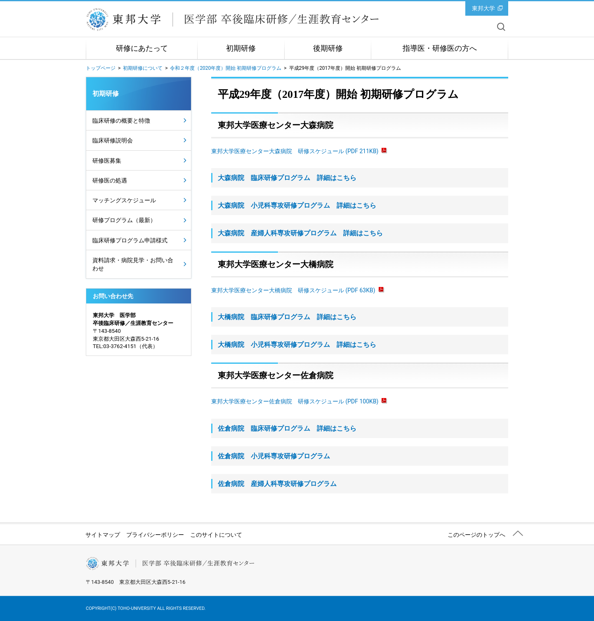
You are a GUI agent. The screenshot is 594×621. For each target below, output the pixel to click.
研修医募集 (106, 160)
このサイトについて (216, 534)
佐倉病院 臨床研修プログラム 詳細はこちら (287, 428)
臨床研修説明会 (112, 140)
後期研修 (328, 48)
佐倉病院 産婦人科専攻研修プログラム (277, 484)
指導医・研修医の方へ (440, 48)
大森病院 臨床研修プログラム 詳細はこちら (287, 178)
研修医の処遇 (109, 180)
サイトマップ (102, 534)
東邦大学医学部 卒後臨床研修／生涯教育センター (233, 19)
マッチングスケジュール (124, 200)
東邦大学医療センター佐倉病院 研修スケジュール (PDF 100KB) (299, 401)
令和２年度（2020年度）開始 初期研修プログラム (225, 68)
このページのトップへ (476, 534)
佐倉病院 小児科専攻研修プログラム (274, 456)
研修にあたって (142, 48)
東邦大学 (483, 8)
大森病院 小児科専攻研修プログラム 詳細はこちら (297, 205)
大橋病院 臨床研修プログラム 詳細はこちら (287, 317)
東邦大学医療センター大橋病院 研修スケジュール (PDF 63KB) (297, 290)
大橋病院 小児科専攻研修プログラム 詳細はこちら (297, 344)
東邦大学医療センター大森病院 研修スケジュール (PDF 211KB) (299, 151)
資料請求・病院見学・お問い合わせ (132, 264)
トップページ (101, 68)
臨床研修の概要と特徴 (121, 120)
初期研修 (241, 48)
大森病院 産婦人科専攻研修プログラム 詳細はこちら (300, 233)
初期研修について (143, 68)
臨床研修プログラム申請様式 (129, 240)
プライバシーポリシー (155, 534)
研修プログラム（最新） (124, 220)
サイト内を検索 (501, 27)
